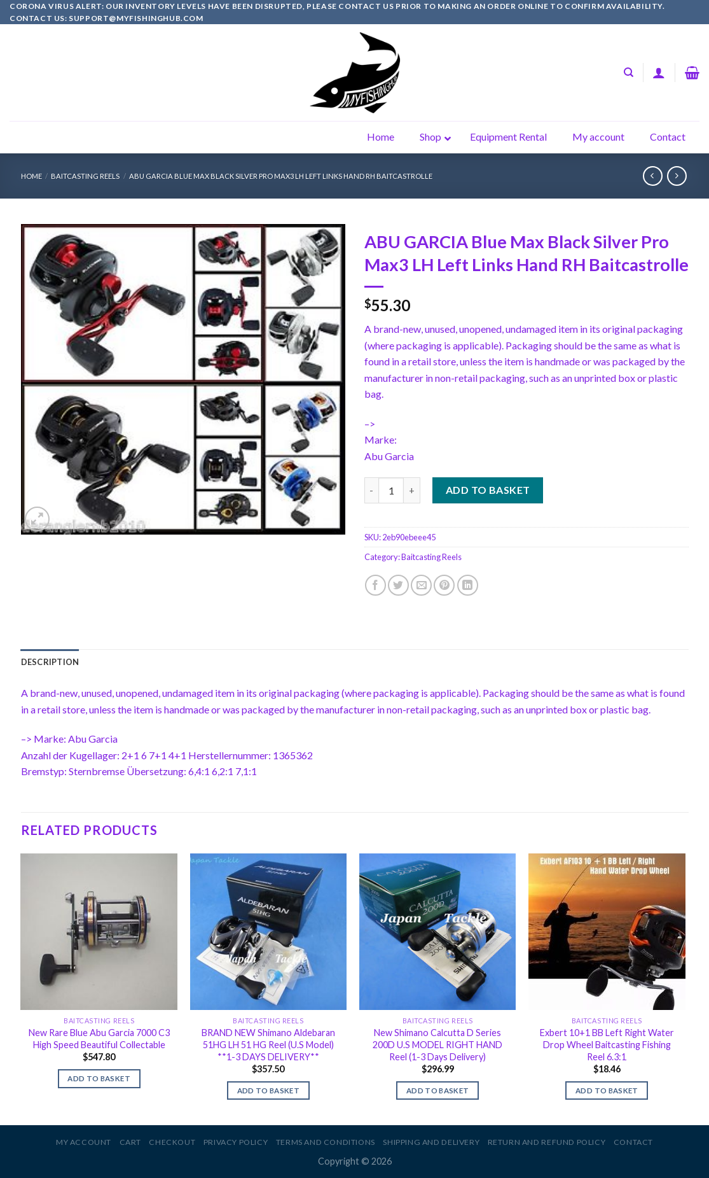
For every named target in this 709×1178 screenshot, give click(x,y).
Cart (130, 1142)
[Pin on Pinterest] (444, 585)
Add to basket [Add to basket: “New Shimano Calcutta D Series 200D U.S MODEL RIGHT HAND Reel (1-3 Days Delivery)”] (437, 1090)
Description (50, 662)
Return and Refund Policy (547, 1142)
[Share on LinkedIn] (467, 585)
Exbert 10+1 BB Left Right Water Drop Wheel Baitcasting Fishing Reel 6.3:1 (607, 1044)
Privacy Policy (235, 1142)
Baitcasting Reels (85, 176)
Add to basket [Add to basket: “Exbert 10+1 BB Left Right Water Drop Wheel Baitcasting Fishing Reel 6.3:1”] (606, 1090)
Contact (633, 1142)
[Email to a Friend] (421, 585)
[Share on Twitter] (398, 585)
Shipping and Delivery (431, 1142)
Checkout (172, 1142)
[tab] (50, 662)
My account (83, 1142)
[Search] (628, 72)
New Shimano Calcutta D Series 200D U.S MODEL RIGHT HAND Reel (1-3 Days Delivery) (437, 1044)
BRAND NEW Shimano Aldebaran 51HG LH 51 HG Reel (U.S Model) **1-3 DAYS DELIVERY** (268, 1044)
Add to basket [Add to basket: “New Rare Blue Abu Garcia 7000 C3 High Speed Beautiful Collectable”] (98, 1078)
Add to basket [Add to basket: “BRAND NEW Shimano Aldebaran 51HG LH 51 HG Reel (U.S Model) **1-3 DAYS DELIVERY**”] (268, 1090)
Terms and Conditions (325, 1142)
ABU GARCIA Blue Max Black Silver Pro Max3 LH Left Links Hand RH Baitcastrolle (280, 176)
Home (31, 176)
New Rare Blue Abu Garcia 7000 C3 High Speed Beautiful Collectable (99, 1038)
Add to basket (488, 490)
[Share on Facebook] (375, 585)
